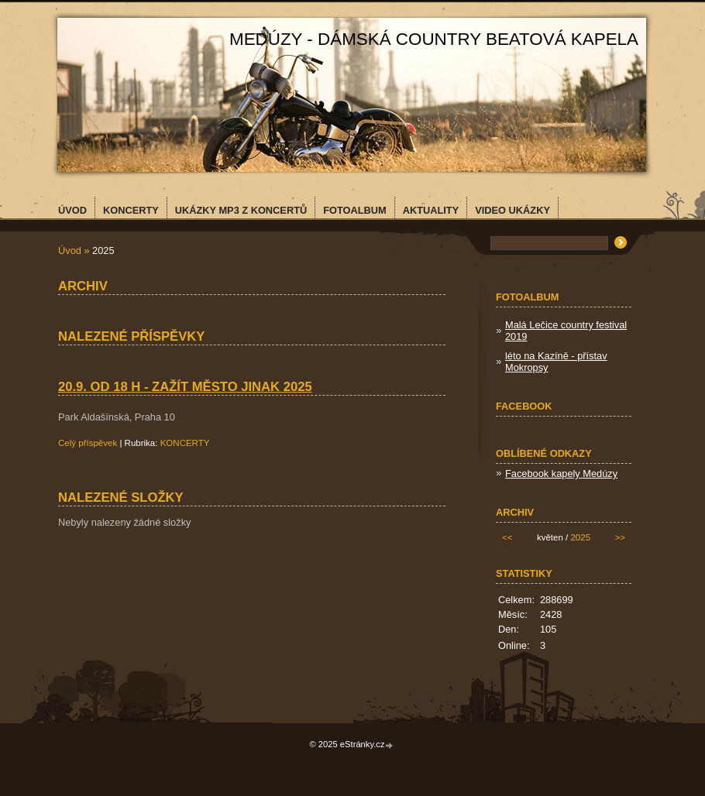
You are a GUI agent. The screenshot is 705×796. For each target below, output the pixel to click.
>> (620, 537)
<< (507, 537)
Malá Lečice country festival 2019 (566, 330)
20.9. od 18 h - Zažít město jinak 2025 (185, 386)
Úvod (69, 250)
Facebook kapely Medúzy (561, 473)
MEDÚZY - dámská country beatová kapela (433, 39)
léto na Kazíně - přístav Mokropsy (556, 361)
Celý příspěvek (87, 443)
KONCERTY (185, 443)
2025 (580, 537)
